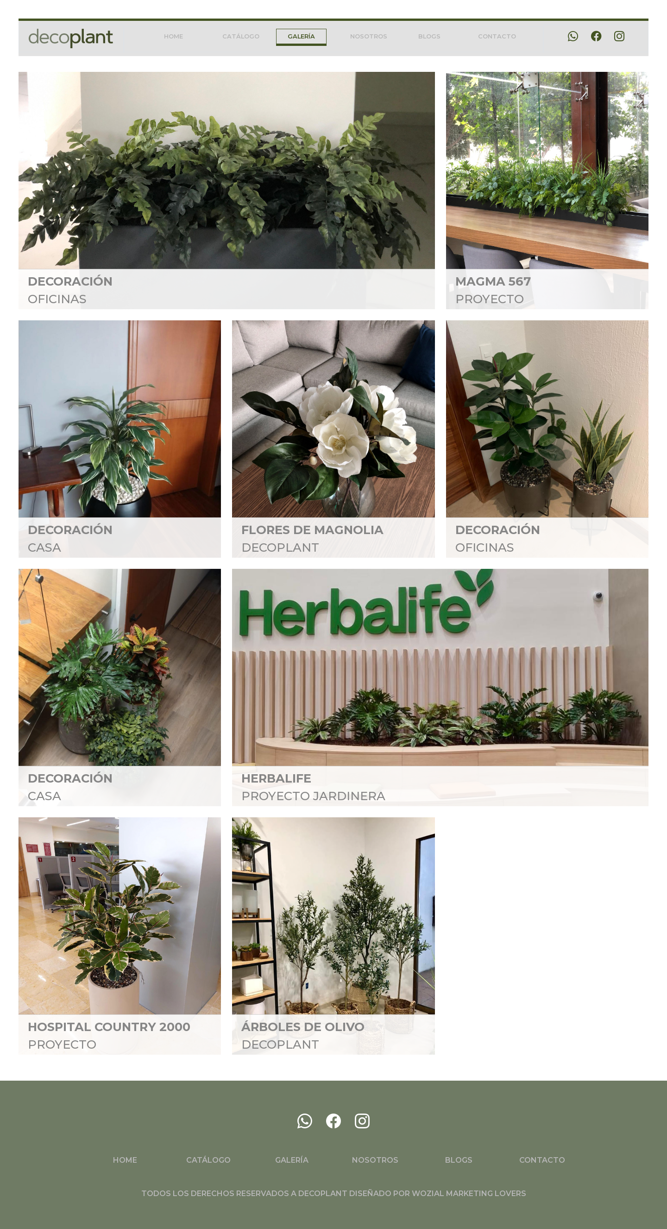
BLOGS (429, 36)
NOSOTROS (368, 36)
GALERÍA (301, 36)
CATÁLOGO (240, 36)
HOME (173, 36)
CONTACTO (497, 36)
